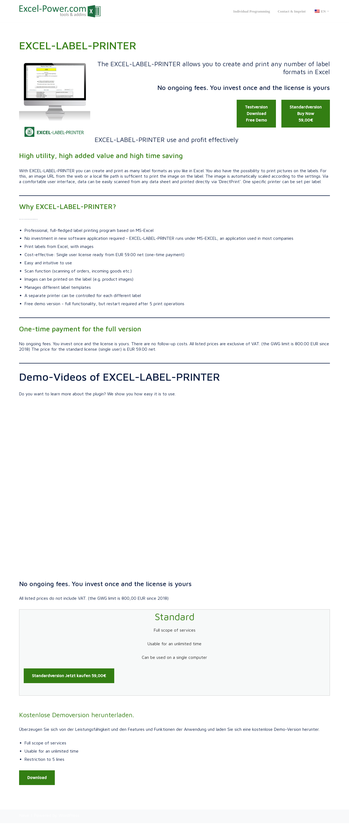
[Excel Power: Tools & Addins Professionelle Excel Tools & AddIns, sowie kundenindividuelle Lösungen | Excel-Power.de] (60, 11)
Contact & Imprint (291, 11)
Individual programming (251, 11)
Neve (24, 816)
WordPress (69, 816)
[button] (328, 11)
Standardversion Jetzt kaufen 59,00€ (69, 676)
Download (37, 778)
